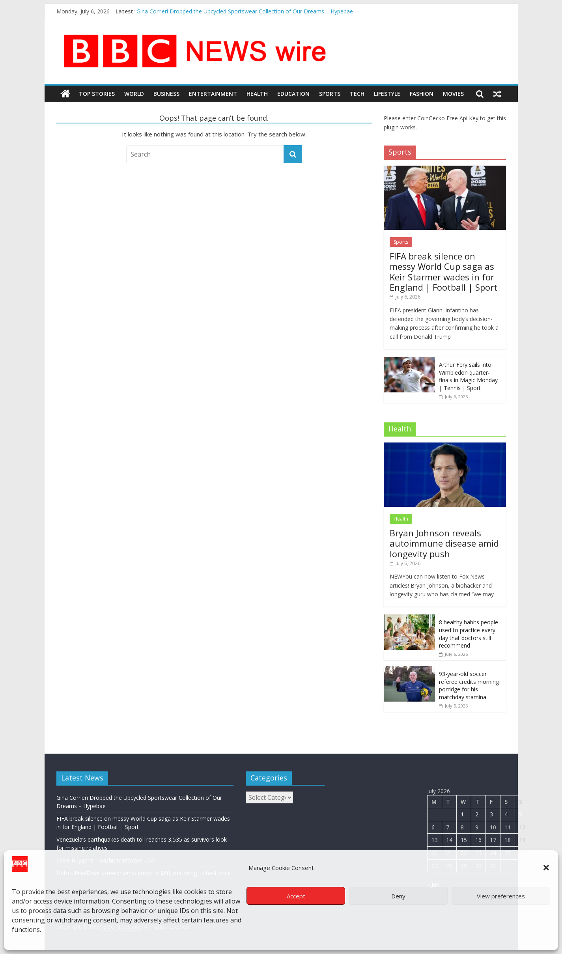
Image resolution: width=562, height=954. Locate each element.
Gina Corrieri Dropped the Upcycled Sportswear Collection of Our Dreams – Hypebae (244, 11)
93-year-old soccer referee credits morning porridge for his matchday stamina (469, 685)
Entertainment (213, 93)
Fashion (421, 93)
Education (293, 93)
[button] (546, 868)
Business (166, 93)
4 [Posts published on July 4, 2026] (506, 814)
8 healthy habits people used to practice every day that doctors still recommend (468, 633)
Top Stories (97, 93)
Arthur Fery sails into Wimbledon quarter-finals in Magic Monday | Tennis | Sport (468, 376)
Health (257, 93)
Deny (398, 896)
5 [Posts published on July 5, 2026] (520, 814)
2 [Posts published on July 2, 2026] (476, 814)
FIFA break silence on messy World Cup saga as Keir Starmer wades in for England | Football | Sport (443, 271)
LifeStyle (387, 93)
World (134, 93)
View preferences (501, 896)
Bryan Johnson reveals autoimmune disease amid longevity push (444, 543)
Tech (357, 93)
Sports (329, 93)
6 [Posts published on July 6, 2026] (433, 827)
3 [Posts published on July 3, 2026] (491, 814)
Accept (296, 896)
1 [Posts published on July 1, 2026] (462, 814)
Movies (453, 93)
